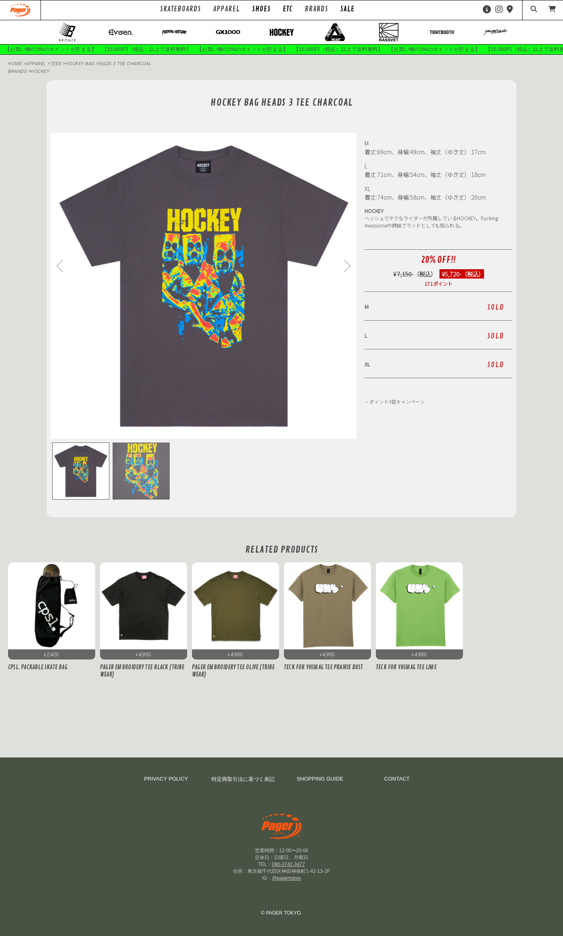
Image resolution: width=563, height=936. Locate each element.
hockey (41, 72)
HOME (15, 64)
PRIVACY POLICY (166, 779)
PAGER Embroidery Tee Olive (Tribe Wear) (233, 671)
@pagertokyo (286, 878)
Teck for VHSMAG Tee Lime (406, 668)
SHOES (261, 8)
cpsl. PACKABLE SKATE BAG (38, 668)
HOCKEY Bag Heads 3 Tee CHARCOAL (112, 64)
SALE (347, 8)
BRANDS (17, 72)
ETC (287, 8)
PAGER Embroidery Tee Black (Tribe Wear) (142, 671)
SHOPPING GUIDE (319, 779)
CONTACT (397, 779)
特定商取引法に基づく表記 (243, 779)
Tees (58, 64)
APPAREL (37, 64)
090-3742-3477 (288, 864)
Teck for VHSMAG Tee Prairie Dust (323, 668)
